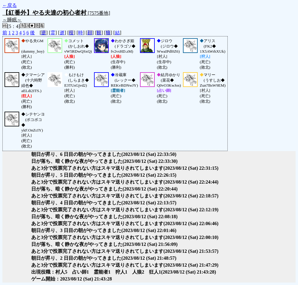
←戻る (9, 5)
